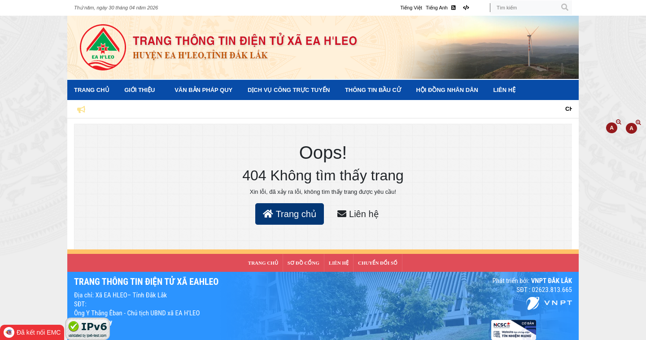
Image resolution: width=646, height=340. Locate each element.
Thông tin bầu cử (373, 90)
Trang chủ (289, 214)
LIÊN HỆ (339, 263)
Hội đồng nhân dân (447, 90)
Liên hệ (504, 90)
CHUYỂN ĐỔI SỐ (377, 263)
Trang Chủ (91, 90)
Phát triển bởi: (532, 281)
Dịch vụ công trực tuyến (289, 90)
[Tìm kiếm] (531, 7)
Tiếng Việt (411, 7)
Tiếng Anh (437, 7)
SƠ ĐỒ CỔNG (303, 263)
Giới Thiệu (139, 90)
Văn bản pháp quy (203, 90)
